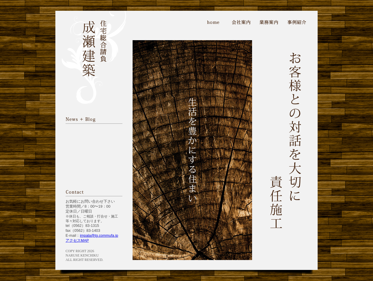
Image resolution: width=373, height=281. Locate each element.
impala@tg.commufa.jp (99, 235)
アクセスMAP (77, 240)
